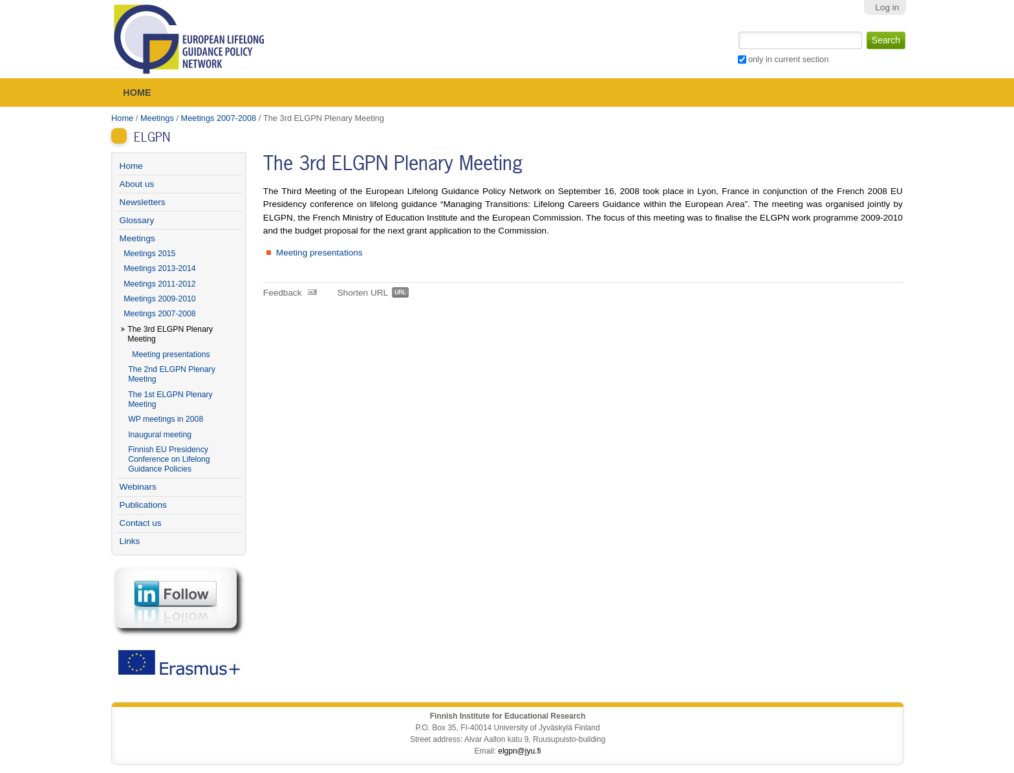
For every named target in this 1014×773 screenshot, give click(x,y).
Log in (887, 7)
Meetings (157, 118)
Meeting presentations (319, 252)
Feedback (282, 293)
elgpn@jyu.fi (519, 751)
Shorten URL (363, 293)
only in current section (788, 59)
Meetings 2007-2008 (219, 118)
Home (137, 92)
